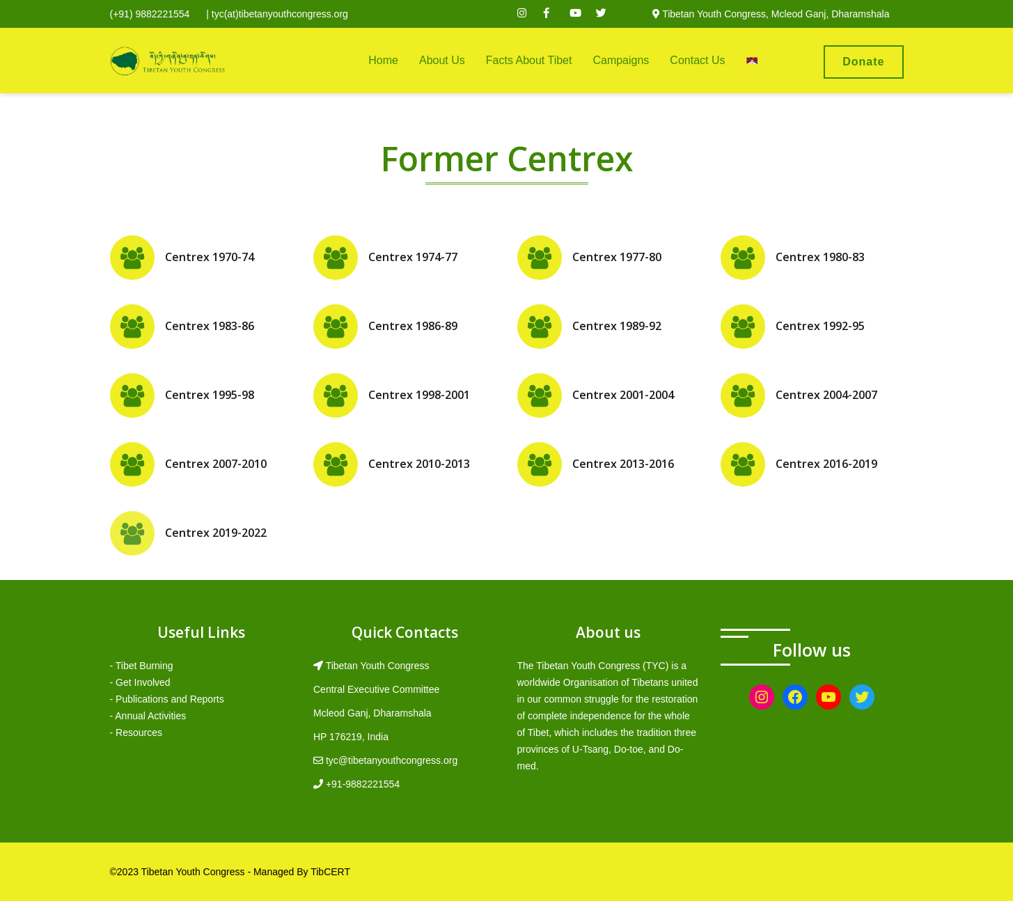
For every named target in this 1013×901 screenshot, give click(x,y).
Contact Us (697, 60)
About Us (442, 60)
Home (383, 60)
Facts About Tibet (529, 60)
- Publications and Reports (167, 699)
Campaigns (620, 60)
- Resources (136, 732)
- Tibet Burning (141, 665)
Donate (863, 62)
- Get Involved (140, 682)
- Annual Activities (148, 715)
